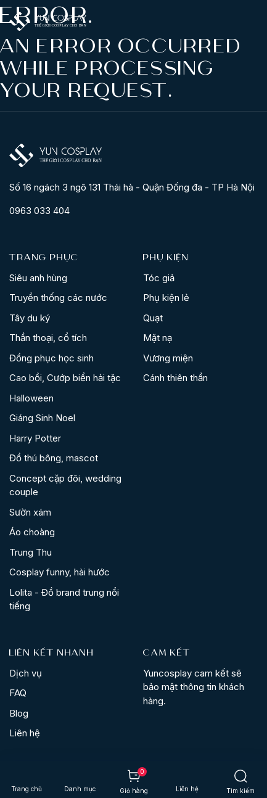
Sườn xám (30, 512)
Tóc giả (159, 278)
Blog (18, 713)
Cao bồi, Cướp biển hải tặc (65, 378)
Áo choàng (32, 532)
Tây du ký (29, 318)
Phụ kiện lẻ (166, 297)
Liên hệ (24, 733)
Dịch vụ (25, 673)
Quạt (153, 318)
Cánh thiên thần (175, 378)
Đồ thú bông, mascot (53, 458)
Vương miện (168, 358)
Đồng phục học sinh (51, 358)
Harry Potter (35, 438)
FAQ (18, 693)
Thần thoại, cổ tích (48, 337)
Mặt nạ (157, 337)
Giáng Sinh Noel (42, 418)
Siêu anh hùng (38, 278)
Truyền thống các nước (58, 297)
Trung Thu (30, 552)
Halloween (31, 398)
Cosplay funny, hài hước (59, 572)
